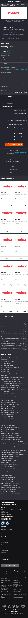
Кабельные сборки (15, 4)
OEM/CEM (18, 133)
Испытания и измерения (6, 599)
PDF (4, 205)
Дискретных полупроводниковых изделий (17, 585)
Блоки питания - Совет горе (19, 594)
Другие (17, 139)
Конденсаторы (16, 582)
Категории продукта (5, 538)
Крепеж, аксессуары (18, 597)
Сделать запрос (4, 550)
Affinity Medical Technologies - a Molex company (16, 69)
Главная (2, 4)
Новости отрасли (4, 542)
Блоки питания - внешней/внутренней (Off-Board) (6, 594)
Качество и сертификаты (6, 529)
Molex (2, 198)
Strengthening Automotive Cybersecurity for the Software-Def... (13, 343)
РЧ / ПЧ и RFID (4, 578)
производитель (4, 540)
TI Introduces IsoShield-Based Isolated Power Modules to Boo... (13, 328)
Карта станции (4, 556)
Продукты (7, 4)
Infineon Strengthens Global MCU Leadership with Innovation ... (13, 338)
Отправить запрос (10, 565)
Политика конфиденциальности (8, 531)
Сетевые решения (17, 599)
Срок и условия (4, 532)
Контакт (2, 554)
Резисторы (15, 580)
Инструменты (4, 600)
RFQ (10, 205)
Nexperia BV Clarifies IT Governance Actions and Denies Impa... (13, 323)
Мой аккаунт (3, 552)
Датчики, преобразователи (19, 578)
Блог (2, 544)
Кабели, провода (17, 591)
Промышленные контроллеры (4, 589)
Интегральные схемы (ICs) (20, 577)
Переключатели (4, 591)
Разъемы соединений (5, 580)
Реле (2, 582)
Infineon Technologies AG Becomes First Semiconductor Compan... (14, 333)
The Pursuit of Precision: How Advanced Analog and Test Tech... (13, 348)
